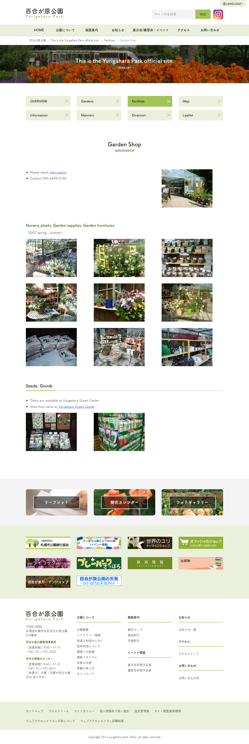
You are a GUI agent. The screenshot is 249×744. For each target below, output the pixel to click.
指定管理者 (141, 711)
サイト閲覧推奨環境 (167, 711)
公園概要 (83, 629)
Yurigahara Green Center (76, 406)
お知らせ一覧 (187, 629)
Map (186, 101)
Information (39, 115)
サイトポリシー (84, 711)
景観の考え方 (86, 668)
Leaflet (188, 115)
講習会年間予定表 (139, 670)
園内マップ (135, 629)
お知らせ (118, 30)
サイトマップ (34, 711)
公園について (65, 30)
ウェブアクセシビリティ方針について (50, 721)
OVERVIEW (38, 101)
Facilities (109, 40)
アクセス (184, 30)
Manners (87, 115)
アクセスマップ (189, 654)
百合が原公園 (37, 40)
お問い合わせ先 (189, 678)
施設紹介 (134, 635)
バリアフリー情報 (89, 635)
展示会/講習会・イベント (151, 30)
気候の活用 (84, 662)
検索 (203, 14)
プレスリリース (59, 711)
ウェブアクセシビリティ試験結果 (102, 721)
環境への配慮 (86, 651)
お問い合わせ (210, 30)
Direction (139, 115)
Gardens (87, 101)
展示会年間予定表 (139, 665)
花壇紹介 (134, 640)
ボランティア (85, 673)
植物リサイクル (87, 657)
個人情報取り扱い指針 (114, 711)
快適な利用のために (90, 640)
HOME (39, 30)
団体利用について (89, 646)
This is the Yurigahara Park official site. (75, 40)
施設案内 (91, 30)
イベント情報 (136, 652)
